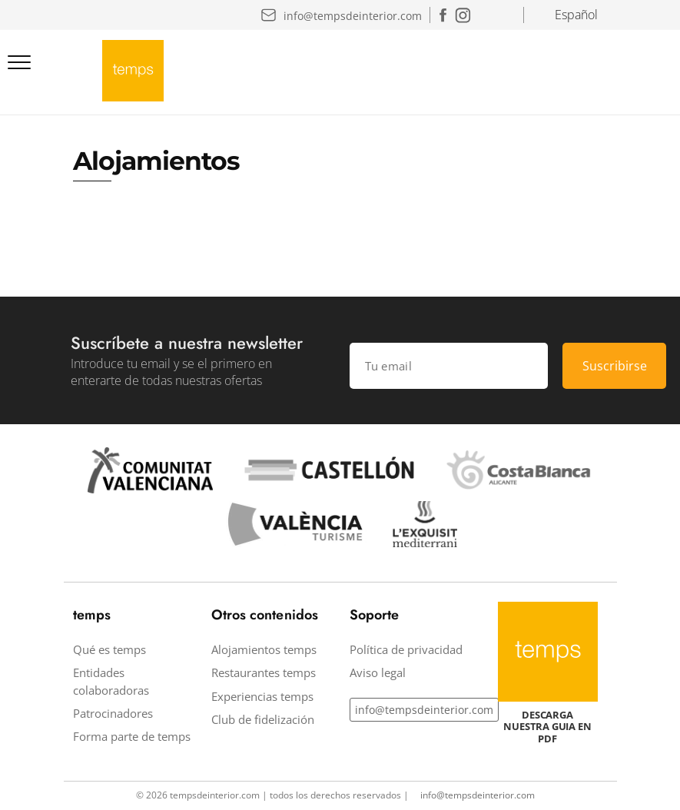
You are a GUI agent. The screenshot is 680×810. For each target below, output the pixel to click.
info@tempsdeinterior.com (424, 709)
